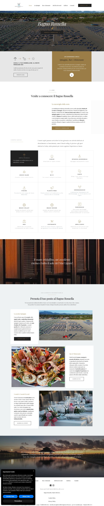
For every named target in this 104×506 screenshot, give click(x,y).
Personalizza (18, 501)
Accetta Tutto (10, 496)
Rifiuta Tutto (26, 496)
